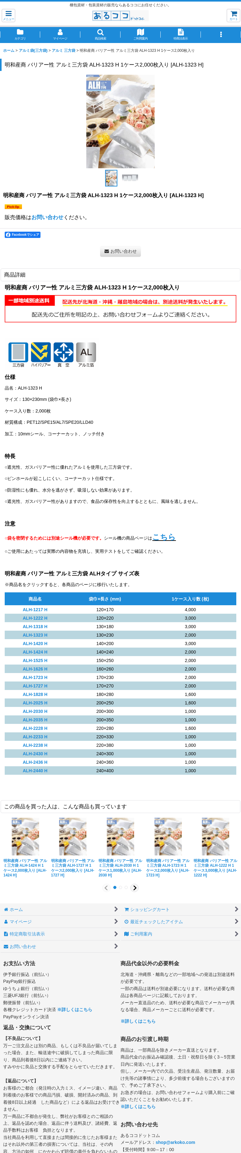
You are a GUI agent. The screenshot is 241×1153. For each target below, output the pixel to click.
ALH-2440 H (35, 770)
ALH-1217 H (35, 609)
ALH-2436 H (35, 762)
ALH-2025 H (35, 702)
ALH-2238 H (35, 745)
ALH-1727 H (35, 685)
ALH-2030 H (35, 711)
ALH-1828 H (35, 694)
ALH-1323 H (35, 635)
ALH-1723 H (35, 677)
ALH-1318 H (35, 626)
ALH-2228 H (35, 728)
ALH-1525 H (35, 660)
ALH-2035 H (35, 719)
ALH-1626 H (35, 668)
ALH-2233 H (35, 736)
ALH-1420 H (35, 643)
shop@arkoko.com (175, 1142)
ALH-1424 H (35, 652)
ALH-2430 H (35, 753)
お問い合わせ (47, 217)
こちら (164, 537)
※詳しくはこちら (74, 1009)
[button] (8, 15)
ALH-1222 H (35, 618)
